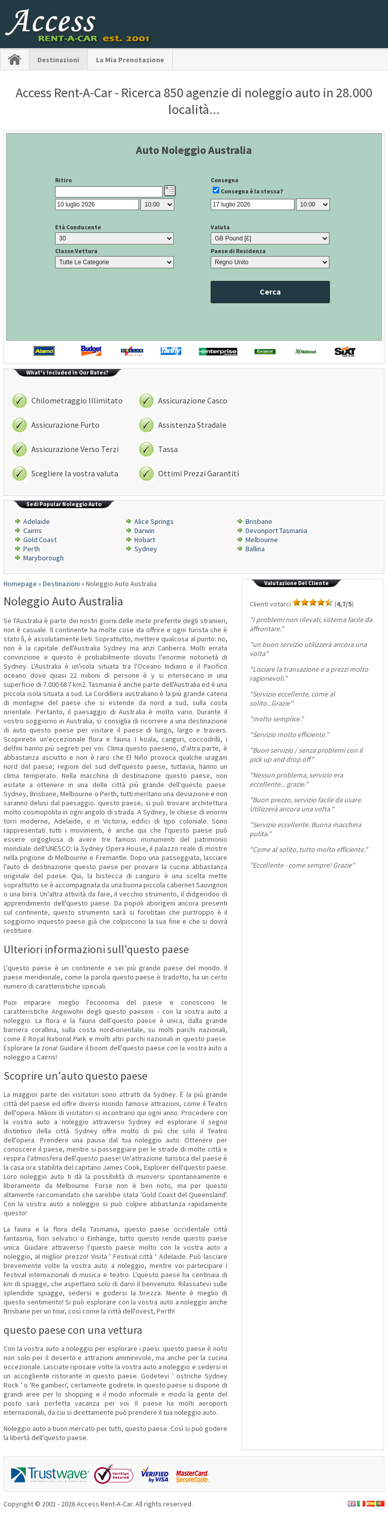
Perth (31, 548)
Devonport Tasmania (276, 530)
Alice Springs (154, 521)
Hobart (144, 539)
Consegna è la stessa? (252, 191)
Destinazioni (58, 59)
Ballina (255, 548)
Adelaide (36, 521)
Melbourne (262, 539)
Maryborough (43, 557)
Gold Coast (40, 539)
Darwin (144, 530)
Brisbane (259, 521)
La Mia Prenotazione (130, 59)
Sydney (145, 548)
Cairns (32, 530)
